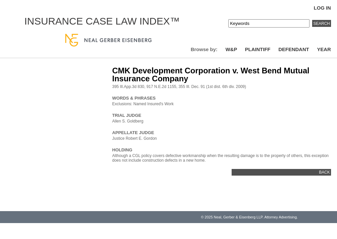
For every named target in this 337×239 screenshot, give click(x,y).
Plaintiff (257, 49)
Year (324, 49)
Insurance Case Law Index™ (102, 21)
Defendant (293, 49)
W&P (231, 49)
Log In (322, 8)
